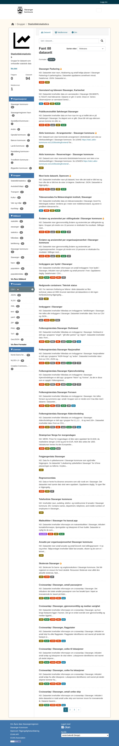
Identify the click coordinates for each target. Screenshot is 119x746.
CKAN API (14, 734)
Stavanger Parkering (49, 69)
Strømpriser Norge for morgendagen (57, 435)
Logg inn (103, 2)
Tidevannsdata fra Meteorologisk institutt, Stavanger (65, 197)
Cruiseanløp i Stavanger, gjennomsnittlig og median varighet (69, 606)
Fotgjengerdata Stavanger (52, 456)
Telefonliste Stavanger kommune (55, 499)
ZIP (69, 232)
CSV (47, 82)
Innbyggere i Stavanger (50, 307)
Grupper (21, 24)
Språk (63, 732)
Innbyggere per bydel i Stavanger (55, 264)
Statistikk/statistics (38, 24)
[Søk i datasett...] (69, 40)
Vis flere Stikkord (18, 279)
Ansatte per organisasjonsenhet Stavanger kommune (66, 542)
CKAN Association (17, 738)
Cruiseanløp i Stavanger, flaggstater (57, 627)
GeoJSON (43, 534)
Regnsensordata (47, 478)
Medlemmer (61, 32)
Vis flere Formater (19, 344)
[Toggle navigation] (99, 10)
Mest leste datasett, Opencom (54, 176)
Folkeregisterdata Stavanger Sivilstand (58, 328)
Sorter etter (71, 49)
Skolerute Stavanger (49, 563)
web (41, 320)
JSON (42, 82)
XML (47, 125)
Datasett (46, 32)
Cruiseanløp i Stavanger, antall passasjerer (60, 585)
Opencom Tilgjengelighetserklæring (24, 731)
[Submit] (102, 40)
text (41, 103)
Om (74, 32)
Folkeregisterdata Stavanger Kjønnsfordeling (61, 371)
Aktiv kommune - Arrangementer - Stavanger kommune (67, 133)
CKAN (65, 727)
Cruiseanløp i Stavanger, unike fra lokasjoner (61, 670)
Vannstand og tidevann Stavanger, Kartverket (61, 90)
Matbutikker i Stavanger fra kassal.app (58, 520)
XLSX (57, 103)
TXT (63, 277)
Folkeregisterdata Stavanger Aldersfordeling (61, 414)
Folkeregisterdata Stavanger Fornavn (57, 392)
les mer (14, 68)
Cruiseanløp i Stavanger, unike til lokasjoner (61, 649)
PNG (57, 320)
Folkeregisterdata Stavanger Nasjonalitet (59, 349)
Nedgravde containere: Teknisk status (58, 285)
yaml (52, 125)
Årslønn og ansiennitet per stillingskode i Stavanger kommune (70, 218)
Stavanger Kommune (19, 727)
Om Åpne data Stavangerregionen (24, 724)
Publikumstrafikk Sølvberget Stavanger (58, 111)
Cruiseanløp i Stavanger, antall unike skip (60, 692)
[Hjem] (12, 24)
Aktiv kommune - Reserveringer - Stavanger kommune (66, 154)
